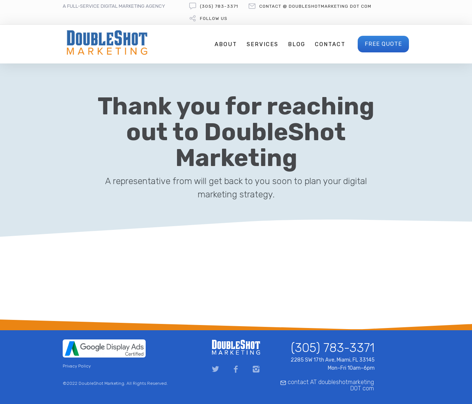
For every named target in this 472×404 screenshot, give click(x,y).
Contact (330, 44)
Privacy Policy (77, 366)
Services (262, 44)
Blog (296, 44)
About (226, 44)
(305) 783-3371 (219, 6)
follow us (214, 18)
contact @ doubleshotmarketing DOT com (315, 6)
